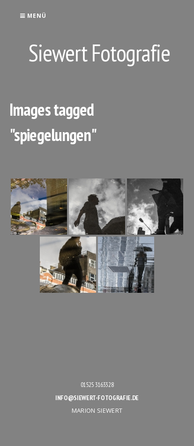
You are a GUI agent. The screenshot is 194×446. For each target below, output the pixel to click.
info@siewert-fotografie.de (97, 398)
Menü (33, 16)
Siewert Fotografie (99, 52)
